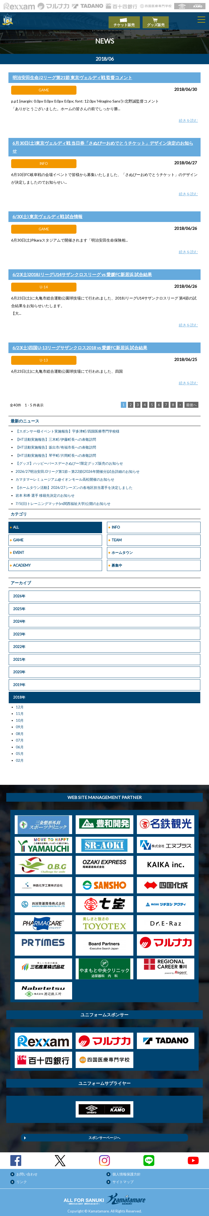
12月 (20, 704)
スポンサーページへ (104, 1134)
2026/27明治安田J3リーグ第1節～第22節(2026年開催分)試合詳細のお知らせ (78, 468)
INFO (116, 524)
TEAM (117, 537)
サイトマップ (123, 1179)
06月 (20, 744)
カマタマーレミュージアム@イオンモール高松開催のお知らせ (65, 476)
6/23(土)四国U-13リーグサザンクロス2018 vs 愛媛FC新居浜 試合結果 (80, 344)
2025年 (19, 606)
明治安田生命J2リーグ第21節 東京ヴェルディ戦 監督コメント (72, 74)
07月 (20, 737)
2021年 (19, 656)
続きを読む (188, 117)
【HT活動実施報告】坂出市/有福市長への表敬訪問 (56, 444)
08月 (20, 731)
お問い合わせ (27, 1171)
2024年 (19, 618)
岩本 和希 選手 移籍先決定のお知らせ (45, 492)
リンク (21, 1179)
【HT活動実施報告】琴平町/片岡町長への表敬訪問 (56, 452)
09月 (20, 724)
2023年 (19, 631)
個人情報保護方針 (126, 1171)
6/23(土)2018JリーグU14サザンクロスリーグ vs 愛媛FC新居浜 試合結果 (82, 271)
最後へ (191, 402)
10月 (20, 717)
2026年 (19, 593)
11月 (20, 710)
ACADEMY (21, 562)
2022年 (19, 643)
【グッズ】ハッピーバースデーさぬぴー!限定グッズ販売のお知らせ (69, 460)
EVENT (18, 549)
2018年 (19, 694)
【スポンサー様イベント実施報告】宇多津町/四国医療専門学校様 (67, 428)
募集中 (117, 562)
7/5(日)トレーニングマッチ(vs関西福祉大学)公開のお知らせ (63, 500)
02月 (20, 757)
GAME (18, 537)
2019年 (19, 682)
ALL (16, 524)
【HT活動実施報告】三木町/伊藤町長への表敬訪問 (56, 436)
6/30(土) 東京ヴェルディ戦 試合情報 (47, 213)
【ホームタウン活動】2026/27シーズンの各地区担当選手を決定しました (74, 484)
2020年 (19, 669)
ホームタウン (122, 549)
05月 (20, 750)
